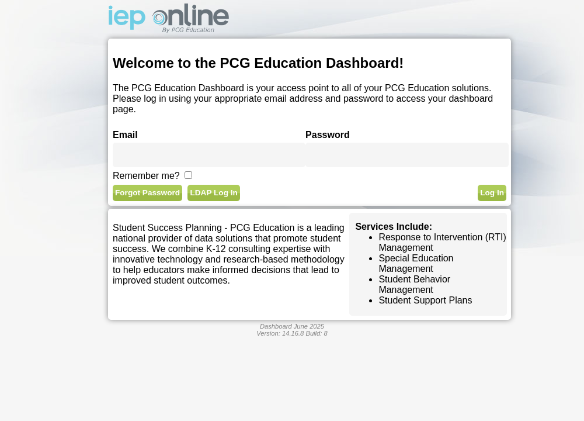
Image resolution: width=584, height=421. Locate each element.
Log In (492, 192)
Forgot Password (147, 192)
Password (327, 135)
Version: (280, 333)
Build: (316, 333)
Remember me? (146, 176)
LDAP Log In (213, 192)
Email (125, 135)
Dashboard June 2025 (292, 326)
